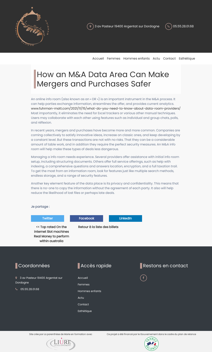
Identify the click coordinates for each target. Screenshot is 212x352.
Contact (83, 304)
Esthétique (85, 311)
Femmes (83, 284)
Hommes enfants (89, 291)
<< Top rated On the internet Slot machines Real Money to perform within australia (51, 234)
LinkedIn (125, 218)
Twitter (47, 218)
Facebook (86, 218)
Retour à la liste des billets (98, 227)
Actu (81, 298)
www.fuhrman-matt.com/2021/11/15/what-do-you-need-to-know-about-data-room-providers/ (106, 108)
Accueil (83, 278)
